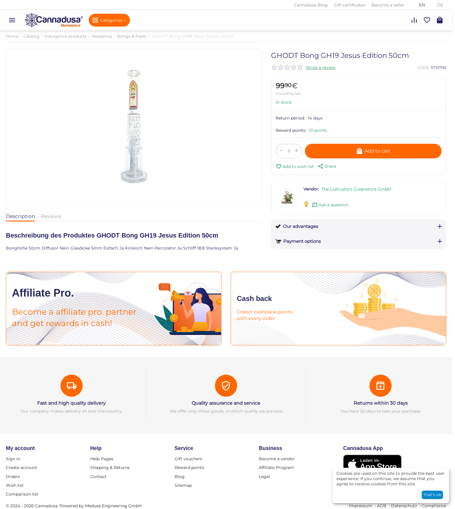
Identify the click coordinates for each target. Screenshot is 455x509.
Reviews (51, 216)
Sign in (13, 458)
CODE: (423, 67)
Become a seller (387, 5)
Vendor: (311, 189)
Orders (13, 476)
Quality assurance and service (226, 403)
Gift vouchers (188, 458)
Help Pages (101, 458)
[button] (326, 166)
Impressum (360, 505)
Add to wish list (295, 166)
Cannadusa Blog (311, 5)
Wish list (15, 485)
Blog (180, 476)
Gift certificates (349, 5)
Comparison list (22, 494)
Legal (264, 476)
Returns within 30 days (381, 403)
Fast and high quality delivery (71, 403)
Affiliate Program (276, 467)
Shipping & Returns (110, 467)
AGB (381, 505)
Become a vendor (277, 458)
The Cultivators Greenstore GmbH (356, 189)
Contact (98, 476)
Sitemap (183, 485)
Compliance (434, 505)
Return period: (290, 118)
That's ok (432, 494)
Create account (21, 467)
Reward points (189, 467)
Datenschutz (404, 505)
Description (20, 216)
